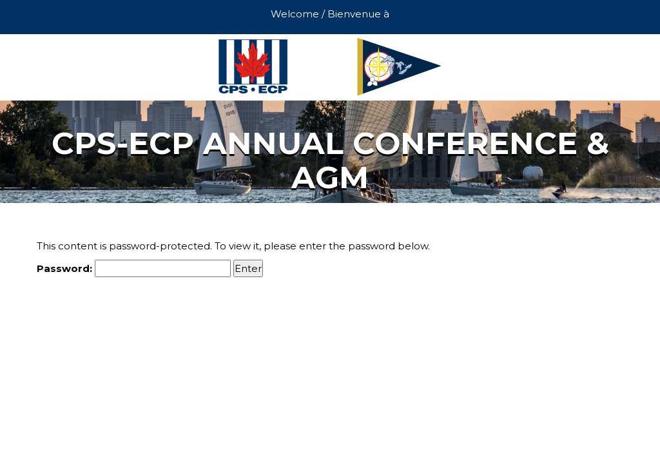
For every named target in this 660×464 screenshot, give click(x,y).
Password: (134, 268)
